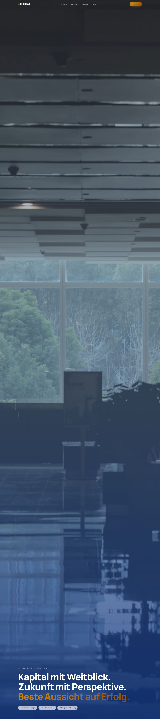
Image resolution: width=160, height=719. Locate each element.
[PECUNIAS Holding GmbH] (24, 4)
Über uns (64, 4)
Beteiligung (95, 4)
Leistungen (74, 4)
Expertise (85, 4)
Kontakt (136, 4)
